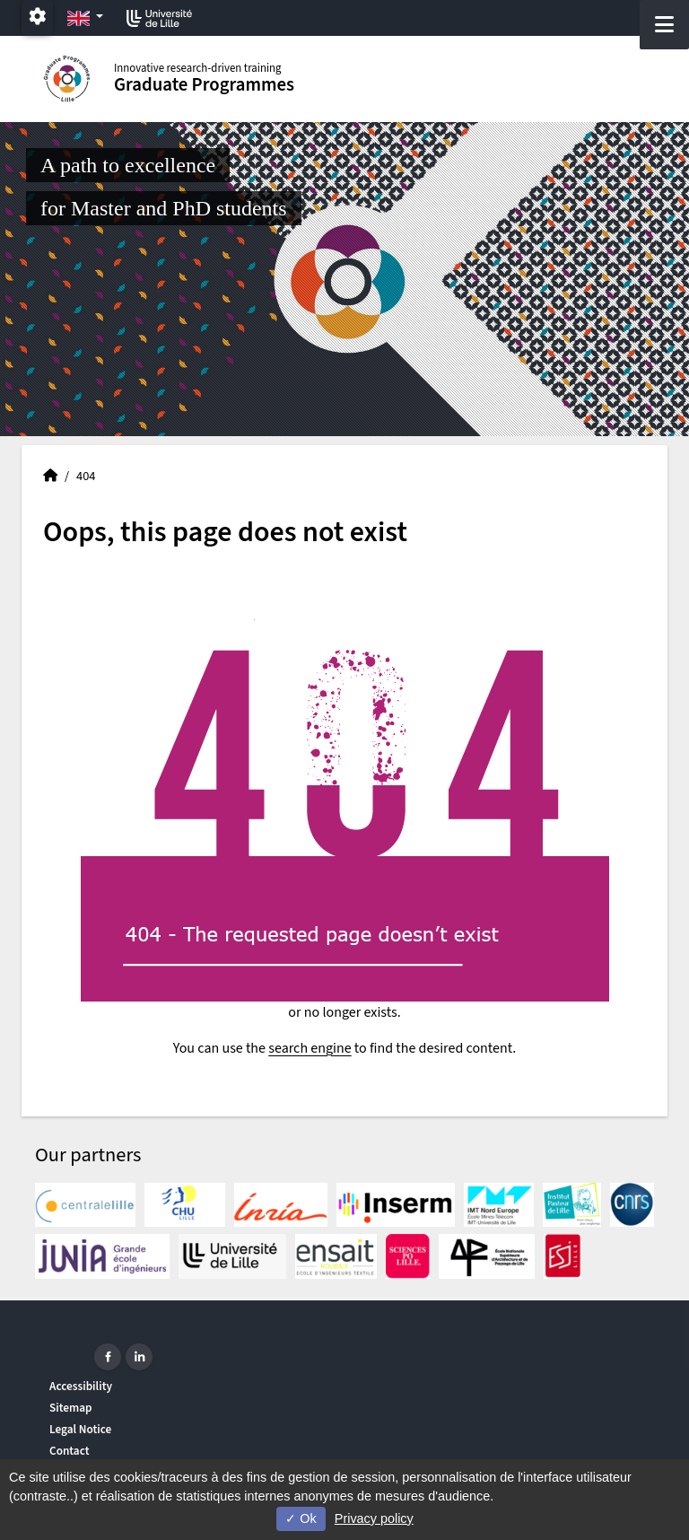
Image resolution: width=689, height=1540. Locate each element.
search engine (309, 1048)
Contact (69, 1450)
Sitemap (70, 1407)
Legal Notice (80, 1429)
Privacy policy (374, 1518)
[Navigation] (664, 24)
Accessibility (80, 1386)
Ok (300, 1518)
